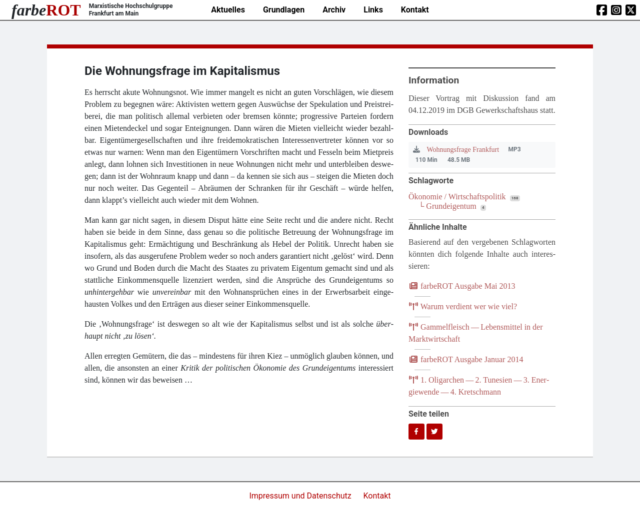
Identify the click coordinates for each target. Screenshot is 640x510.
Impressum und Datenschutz (301, 496)
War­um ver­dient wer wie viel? (462, 306)
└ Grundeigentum (447, 206)
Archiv (334, 9)
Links (373, 9)
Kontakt (415, 9)
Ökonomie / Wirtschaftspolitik (457, 196)
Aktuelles (228, 9)
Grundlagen (283, 9)
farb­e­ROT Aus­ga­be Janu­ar (465, 359)
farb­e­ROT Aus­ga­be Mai (461, 286)
